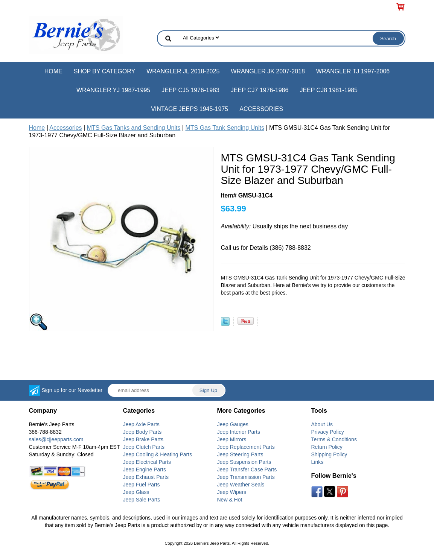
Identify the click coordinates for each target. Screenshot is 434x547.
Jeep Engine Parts (144, 469)
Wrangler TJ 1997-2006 (353, 71)
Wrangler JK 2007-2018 (268, 71)
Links (317, 462)
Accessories (261, 109)
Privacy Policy (327, 432)
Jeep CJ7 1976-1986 (260, 90)
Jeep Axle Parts (141, 424)
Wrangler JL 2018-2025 (182, 71)
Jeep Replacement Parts (246, 447)
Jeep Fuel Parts (141, 485)
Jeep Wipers (232, 492)
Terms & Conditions (334, 439)
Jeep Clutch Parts (144, 447)
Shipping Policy (329, 454)
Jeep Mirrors (232, 439)
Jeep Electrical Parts (147, 462)
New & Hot (229, 500)
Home (53, 71)
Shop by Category (104, 71)
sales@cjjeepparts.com (56, 439)
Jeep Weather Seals (241, 485)
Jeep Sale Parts (141, 500)
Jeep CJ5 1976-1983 (190, 90)
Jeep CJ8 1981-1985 (329, 90)
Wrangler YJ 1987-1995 (113, 90)
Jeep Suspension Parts (244, 462)
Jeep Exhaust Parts (146, 477)
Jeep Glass (136, 492)
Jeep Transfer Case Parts (247, 469)
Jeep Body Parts (142, 432)
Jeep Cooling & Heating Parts (157, 454)
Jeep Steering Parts (240, 454)
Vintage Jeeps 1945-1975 (189, 109)
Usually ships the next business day (284, 226)
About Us (322, 424)
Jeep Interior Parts (238, 432)
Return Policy (327, 447)
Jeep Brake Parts (143, 439)
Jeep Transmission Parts (246, 477)
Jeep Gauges (232, 424)
